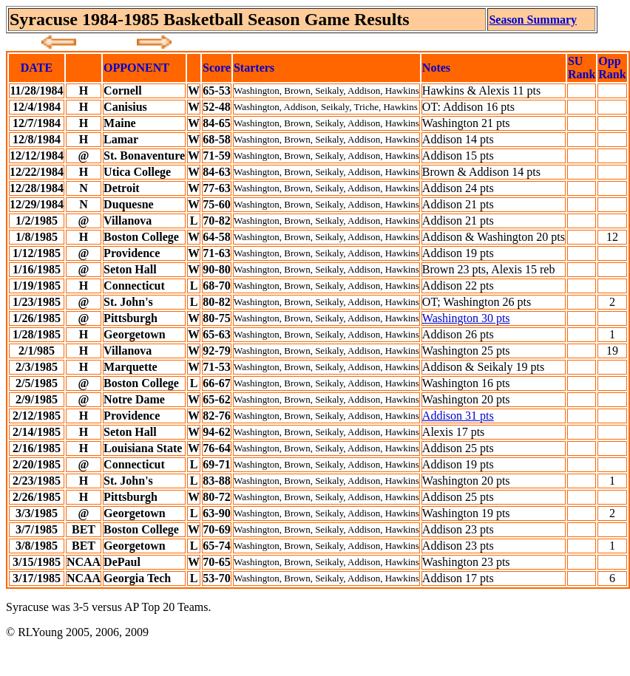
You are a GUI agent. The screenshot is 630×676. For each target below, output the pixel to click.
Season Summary (533, 19)
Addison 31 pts (458, 415)
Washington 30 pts (466, 318)
